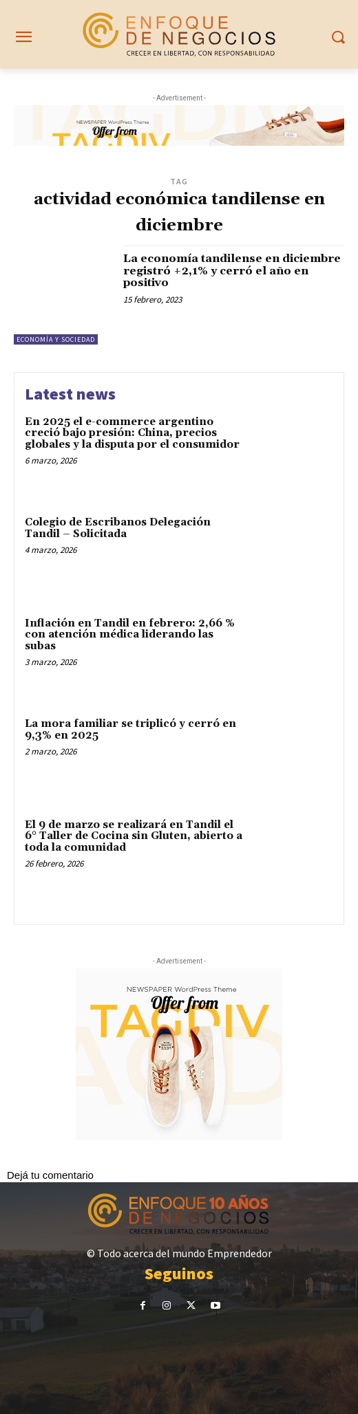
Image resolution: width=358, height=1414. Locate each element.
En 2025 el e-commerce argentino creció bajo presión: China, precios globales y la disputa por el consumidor (132, 433)
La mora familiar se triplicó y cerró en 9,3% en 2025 (130, 729)
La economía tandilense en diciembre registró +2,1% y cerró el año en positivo (232, 271)
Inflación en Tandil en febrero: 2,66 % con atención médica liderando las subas (130, 635)
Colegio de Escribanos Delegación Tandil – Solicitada (118, 528)
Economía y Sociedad (56, 339)
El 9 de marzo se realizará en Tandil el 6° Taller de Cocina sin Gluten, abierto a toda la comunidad (133, 836)
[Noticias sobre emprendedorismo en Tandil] (179, 34)
